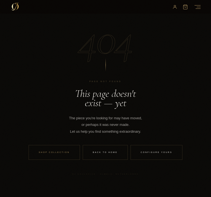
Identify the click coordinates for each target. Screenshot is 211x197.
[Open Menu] (197, 7)
